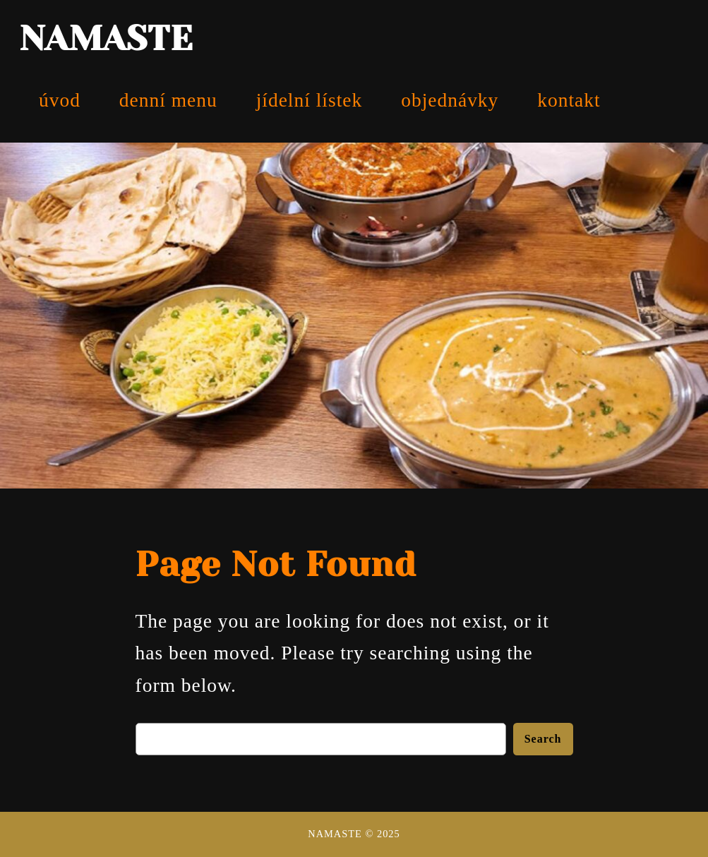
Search (543, 739)
